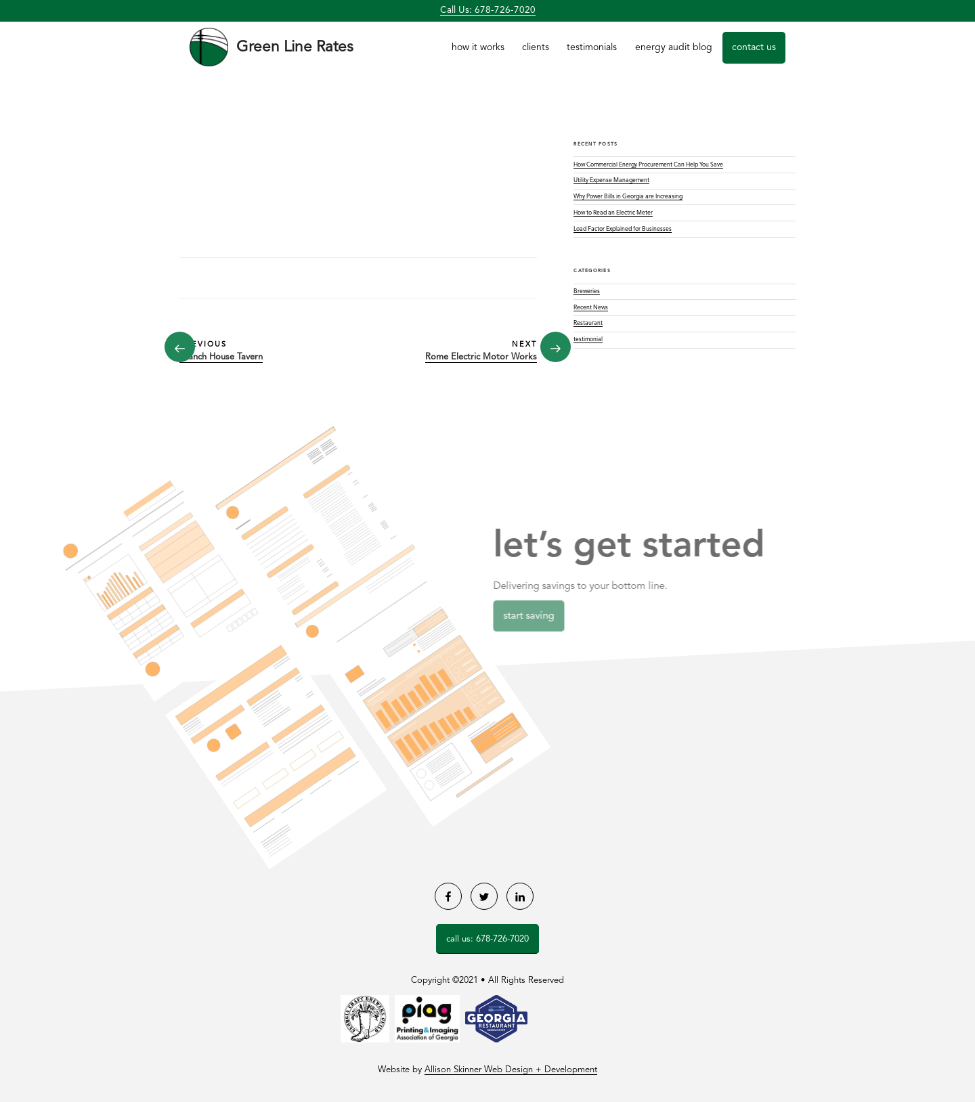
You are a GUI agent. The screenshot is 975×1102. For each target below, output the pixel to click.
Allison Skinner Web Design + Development (511, 1069)
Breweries (586, 291)
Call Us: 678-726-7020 (488, 10)
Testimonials (592, 47)
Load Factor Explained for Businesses (622, 229)
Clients (535, 47)
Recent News (590, 308)
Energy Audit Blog (673, 47)
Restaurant (588, 323)
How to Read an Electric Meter (613, 213)
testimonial (588, 339)
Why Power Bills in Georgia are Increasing (627, 197)
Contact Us (754, 47)
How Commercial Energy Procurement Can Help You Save (648, 165)
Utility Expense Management (611, 180)
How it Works (478, 47)
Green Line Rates (294, 47)
